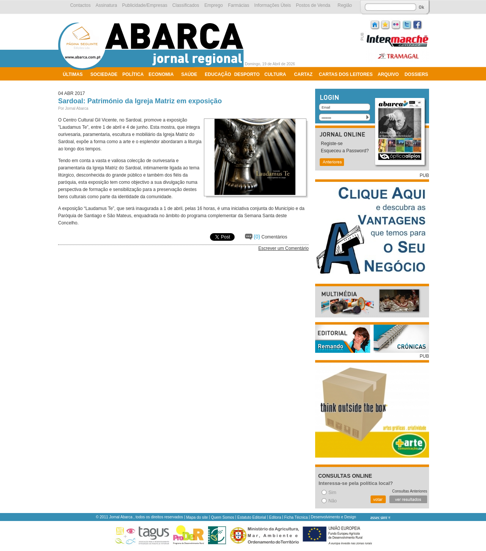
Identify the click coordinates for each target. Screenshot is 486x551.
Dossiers (416, 74)
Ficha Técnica (296, 517)
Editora (275, 517)
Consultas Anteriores (409, 491)
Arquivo (388, 74)
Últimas (72, 74)
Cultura (275, 74)
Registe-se (331, 143)
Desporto (247, 74)
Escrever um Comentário (283, 248)
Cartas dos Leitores (346, 74)
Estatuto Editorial (251, 517)
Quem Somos (222, 517)
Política (133, 74)
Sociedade (103, 74)
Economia (161, 74)
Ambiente (75, 84)
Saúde (189, 74)
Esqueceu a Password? (345, 150)
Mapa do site (197, 517)
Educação (218, 74)
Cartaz (303, 74)
